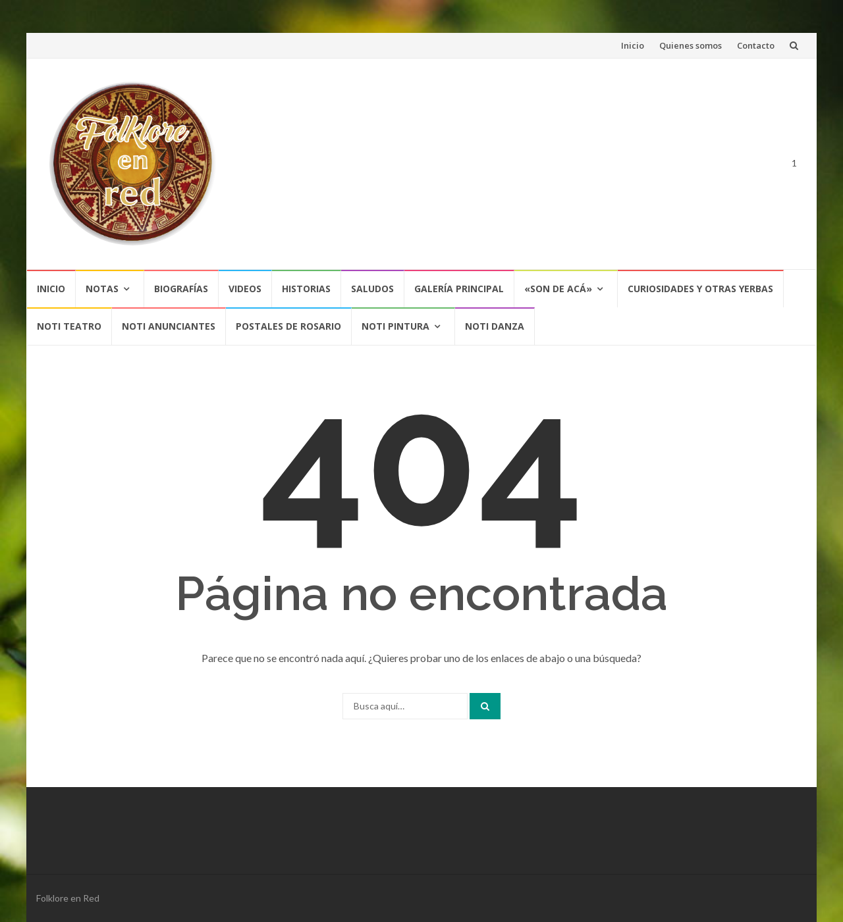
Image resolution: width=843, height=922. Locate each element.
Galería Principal (459, 288)
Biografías (181, 288)
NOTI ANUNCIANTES (168, 326)
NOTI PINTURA (395, 326)
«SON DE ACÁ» (558, 288)
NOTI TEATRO (69, 326)
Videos (245, 288)
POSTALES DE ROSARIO (288, 326)
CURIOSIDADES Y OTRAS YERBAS (700, 288)
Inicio (632, 45)
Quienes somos (690, 45)
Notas (102, 288)
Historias (306, 288)
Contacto (756, 45)
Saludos (372, 288)
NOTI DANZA (494, 326)
